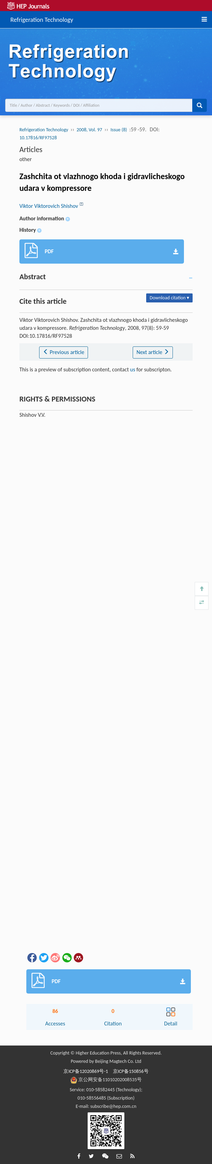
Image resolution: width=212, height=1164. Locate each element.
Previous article (63, 352)
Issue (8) (119, 130)
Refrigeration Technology (41, 18)
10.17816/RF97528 (38, 138)
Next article (152, 352)
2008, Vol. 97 (89, 130)
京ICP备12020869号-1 (85, 1071)
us (132, 369)
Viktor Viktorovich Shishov (49, 206)
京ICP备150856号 (131, 1071)
